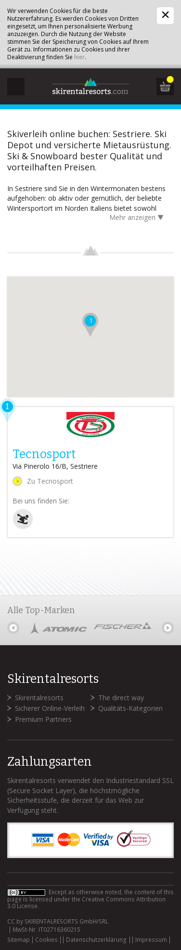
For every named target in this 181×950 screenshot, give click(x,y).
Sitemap (18, 940)
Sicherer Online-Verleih (50, 708)
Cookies (46, 940)
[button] (90, 325)
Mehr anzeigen (138, 218)
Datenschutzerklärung (96, 940)
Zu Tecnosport (50, 481)
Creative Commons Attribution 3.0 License (86, 902)
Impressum (151, 940)
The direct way (121, 697)
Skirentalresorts (39, 697)
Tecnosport (44, 454)
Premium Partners (43, 719)
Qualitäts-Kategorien (130, 708)
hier (79, 57)
